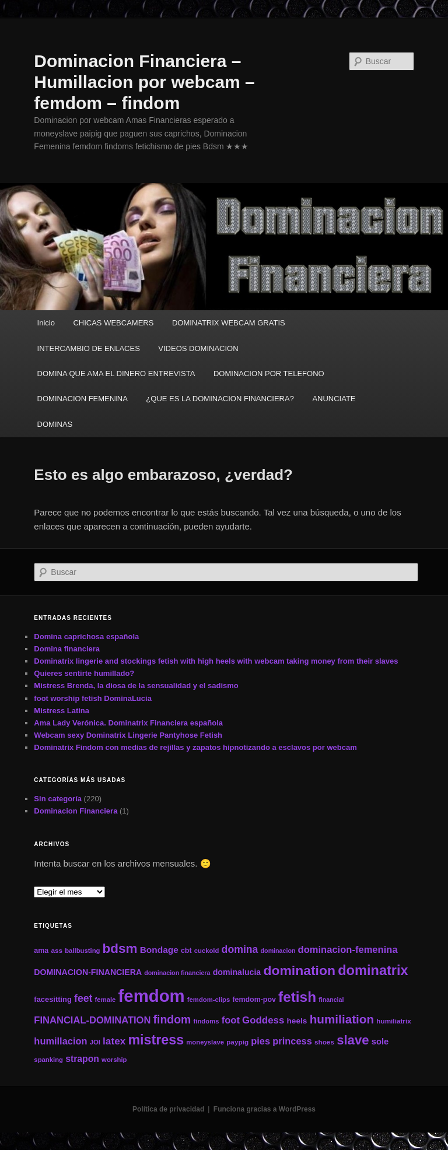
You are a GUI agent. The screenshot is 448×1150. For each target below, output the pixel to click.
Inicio (46, 322)
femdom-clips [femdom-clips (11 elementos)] (208, 999)
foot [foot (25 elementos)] (231, 1020)
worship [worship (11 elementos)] (114, 1059)
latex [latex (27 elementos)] (114, 1041)
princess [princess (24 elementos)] (292, 1041)
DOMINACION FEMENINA (82, 398)
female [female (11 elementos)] (105, 999)
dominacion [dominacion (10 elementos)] (278, 950)
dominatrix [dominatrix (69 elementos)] (373, 970)
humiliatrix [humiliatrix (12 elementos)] (393, 1021)
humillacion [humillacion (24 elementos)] (60, 1041)
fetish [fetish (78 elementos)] (297, 997)
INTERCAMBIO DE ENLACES (88, 348)
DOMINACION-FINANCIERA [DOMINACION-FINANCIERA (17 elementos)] (88, 972)
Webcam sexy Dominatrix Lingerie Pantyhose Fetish (128, 735)
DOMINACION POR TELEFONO (269, 373)
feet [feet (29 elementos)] (83, 998)
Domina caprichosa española (86, 636)
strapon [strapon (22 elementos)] (82, 1059)
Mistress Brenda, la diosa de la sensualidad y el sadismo (136, 685)
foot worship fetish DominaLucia (93, 698)
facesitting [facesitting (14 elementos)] (52, 999)
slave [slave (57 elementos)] (353, 1040)
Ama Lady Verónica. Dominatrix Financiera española (128, 722)
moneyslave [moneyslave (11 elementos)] (205, 1042)
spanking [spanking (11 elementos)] (48, 1059)
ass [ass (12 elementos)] (56, 950)
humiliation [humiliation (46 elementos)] (342, 1019)
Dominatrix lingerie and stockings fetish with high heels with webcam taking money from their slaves (216, 661)
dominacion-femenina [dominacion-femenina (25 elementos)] (348, 949)
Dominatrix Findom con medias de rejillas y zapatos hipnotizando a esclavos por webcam (195, 747)
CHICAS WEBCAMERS (113, 322)
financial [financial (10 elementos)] (331, 999)
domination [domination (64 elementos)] (299, 970)
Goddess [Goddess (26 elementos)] (263, 1020)
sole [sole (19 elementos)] (380, 1041)
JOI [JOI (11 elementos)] (95, 1042)
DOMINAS (55, 424)
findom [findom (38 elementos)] (172, 1019)
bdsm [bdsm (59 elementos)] (120, 948)
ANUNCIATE (333, 398)
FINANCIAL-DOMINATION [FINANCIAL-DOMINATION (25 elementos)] (92, 1020)
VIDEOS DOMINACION (198, 348)
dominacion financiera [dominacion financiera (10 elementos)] (177, 972)
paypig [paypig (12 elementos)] (237, 1042)
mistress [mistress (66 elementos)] (156, 1039)
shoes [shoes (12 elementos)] (324, 1042)
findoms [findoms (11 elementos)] (206, 1021)
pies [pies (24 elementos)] (260, 1041)
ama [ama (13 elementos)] (41, 950)
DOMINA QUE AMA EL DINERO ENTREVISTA (116, 373)
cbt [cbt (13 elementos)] (186, 950)
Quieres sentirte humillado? (84, 673)
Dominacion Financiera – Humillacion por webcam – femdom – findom (144, 82)
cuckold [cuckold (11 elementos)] (206, 950)
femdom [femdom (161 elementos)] (151, 995)
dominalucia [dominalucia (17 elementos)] (237, 972)
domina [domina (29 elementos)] (240, 949)
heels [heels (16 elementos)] (296, 1020)
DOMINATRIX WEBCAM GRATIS (228, 322)
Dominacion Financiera (75, 811)
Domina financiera (67, 648)
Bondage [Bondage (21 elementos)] (159, 950)
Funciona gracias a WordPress (265, 1109)
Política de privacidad (168, 1109)
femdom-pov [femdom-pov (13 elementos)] (253, 999)
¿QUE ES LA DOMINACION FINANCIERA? (220, 398)
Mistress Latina (61, 710)
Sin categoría (58, 798)
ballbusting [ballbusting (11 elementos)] (82, 950)
